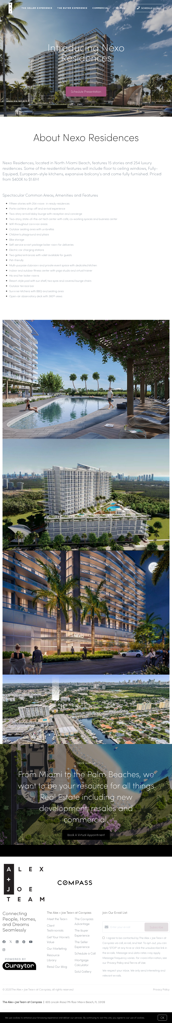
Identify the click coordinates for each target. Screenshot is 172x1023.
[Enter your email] (126, 927)
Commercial (100, 8)
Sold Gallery (83, 971)
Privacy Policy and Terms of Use (126, 963)
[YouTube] (30, 942)
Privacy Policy (161, 989)
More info (150, 1017)
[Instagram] (4, 949)
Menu (120, 8)
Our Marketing (57, 948)
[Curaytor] (19, 969)
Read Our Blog (57, 966)
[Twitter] (10, 942)
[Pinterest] (23, 942)
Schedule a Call (85, 953)
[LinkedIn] (17, 942)
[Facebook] (4, 942)
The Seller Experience (37, 8)
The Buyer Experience (72, 8)
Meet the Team (57, 919)
